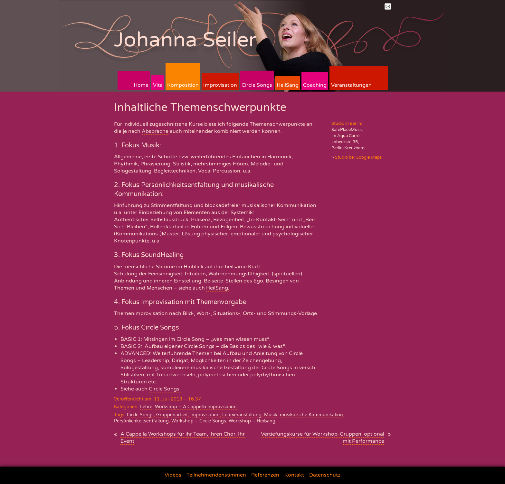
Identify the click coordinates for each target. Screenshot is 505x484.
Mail (388, 6)
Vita (158, 85)
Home (141, 85)
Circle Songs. (165, 389)
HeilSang (288, 85)
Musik (270, 415)
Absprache (155, 131)
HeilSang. (217, 288)
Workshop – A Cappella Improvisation (196, 407)
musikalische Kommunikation (311, 415)
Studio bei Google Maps (358, 157)
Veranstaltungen (351, 85)
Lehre (146, 407)
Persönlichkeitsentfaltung (141, 421)
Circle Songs (257, 85)
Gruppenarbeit (172, 415)
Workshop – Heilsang (252, 421)
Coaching (315, 85)
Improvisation (220, 85)
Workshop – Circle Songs (198, 421)
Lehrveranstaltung (242, 415)
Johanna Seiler (185, 39)
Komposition (183, 85)
